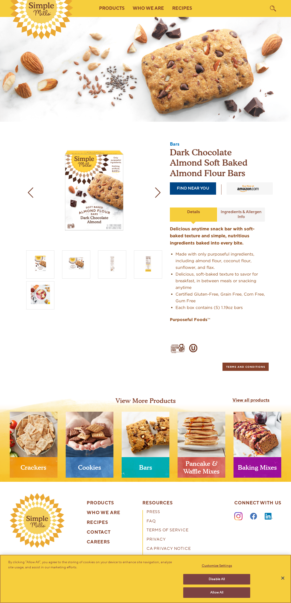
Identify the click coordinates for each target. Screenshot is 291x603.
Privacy (156, 540)
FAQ (151, 521)
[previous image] (31, 193)
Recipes (182, 8)
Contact (99, 532)
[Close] (282, 578)
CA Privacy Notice (169, 549)
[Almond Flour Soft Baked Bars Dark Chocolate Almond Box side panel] (148, 263)
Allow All (216, 592)
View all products (250, 400)
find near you (193, 188)
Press (153, 512)
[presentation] (34, 447)
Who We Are (103, 513)
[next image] (157, 193)
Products (100, 503)
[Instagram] (238, 516)
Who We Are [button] (148, 8)
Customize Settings (217, 566)
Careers (98, 542)
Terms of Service (168, 530)
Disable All (217, 579)
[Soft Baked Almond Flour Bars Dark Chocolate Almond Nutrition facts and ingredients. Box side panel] (112, 263)
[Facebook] (253, 516)
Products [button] (111, 8)
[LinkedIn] (268, 516)
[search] (273, 8)
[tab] (245, 367)
